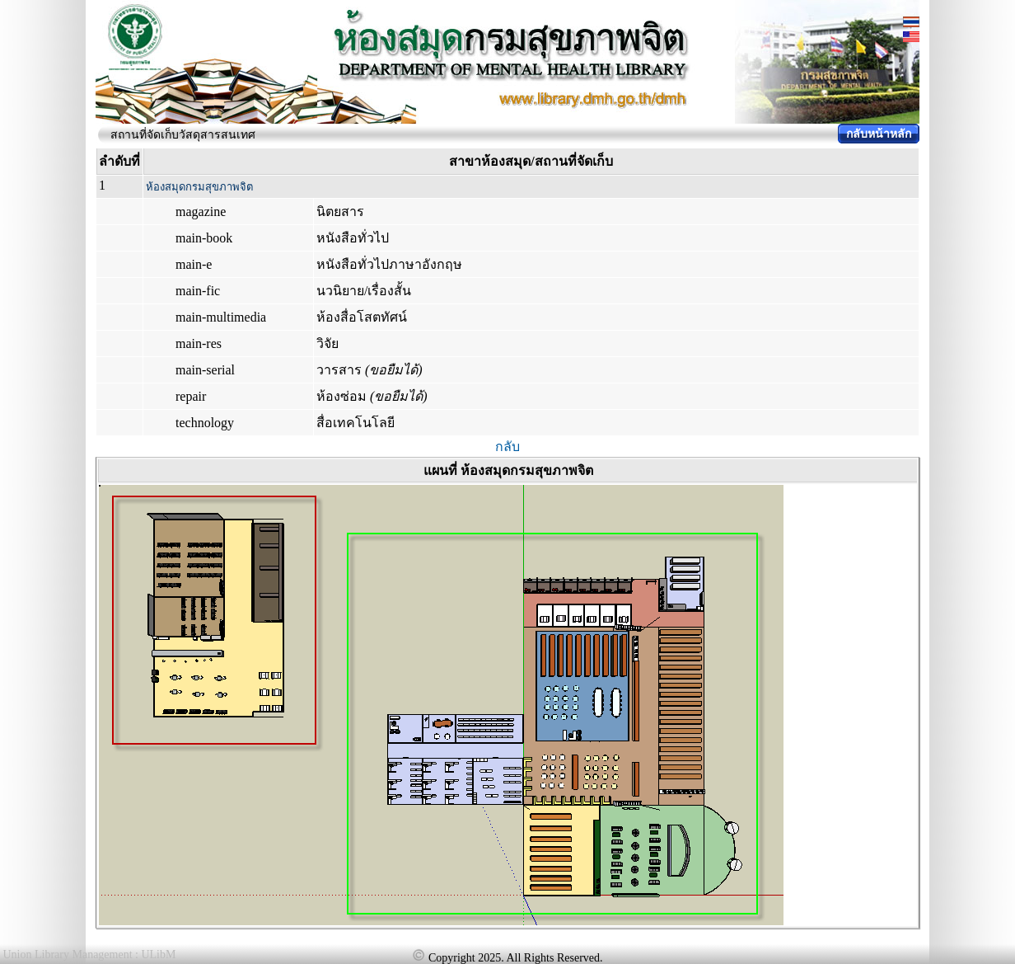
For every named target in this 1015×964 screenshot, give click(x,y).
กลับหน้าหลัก (878, 134)
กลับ (507, 447)
